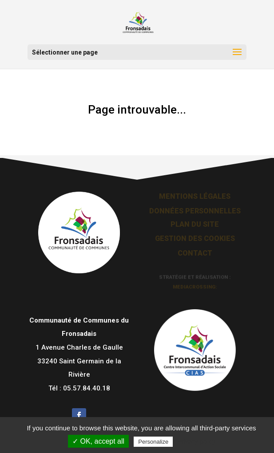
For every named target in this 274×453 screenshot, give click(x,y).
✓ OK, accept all (98, 441)
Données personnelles (195, 210)
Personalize (153, 441)
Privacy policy (196, 441)
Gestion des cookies (195, 238)
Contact (195, 252)
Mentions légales (194, 196)
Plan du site (195, 224)
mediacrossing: (195, 287)
